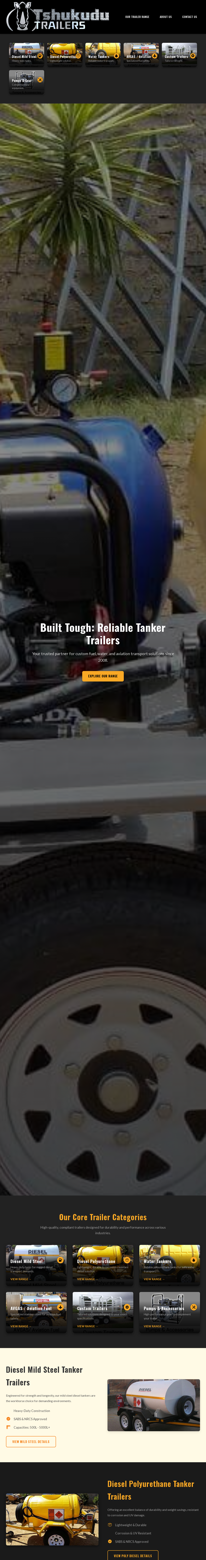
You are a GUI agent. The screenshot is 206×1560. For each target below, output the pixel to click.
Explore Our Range (103, 681)
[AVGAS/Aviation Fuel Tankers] (141, 55)
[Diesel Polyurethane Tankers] (64, 55)
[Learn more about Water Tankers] (169, 1271)
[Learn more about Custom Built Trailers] (103, 1318)
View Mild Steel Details (31, 1447)
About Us (166, 17)
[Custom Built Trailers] (179, 55)
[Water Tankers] (103, 55)
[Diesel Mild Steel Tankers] (26, 55)
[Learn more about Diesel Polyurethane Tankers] (103, 1271)
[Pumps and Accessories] (26, 82)
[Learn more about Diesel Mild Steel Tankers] (36, 1271)
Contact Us (189, 17)
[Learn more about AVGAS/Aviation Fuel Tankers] (36, 1318)
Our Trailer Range (137, 17)
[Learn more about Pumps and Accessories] (169, 1318)
